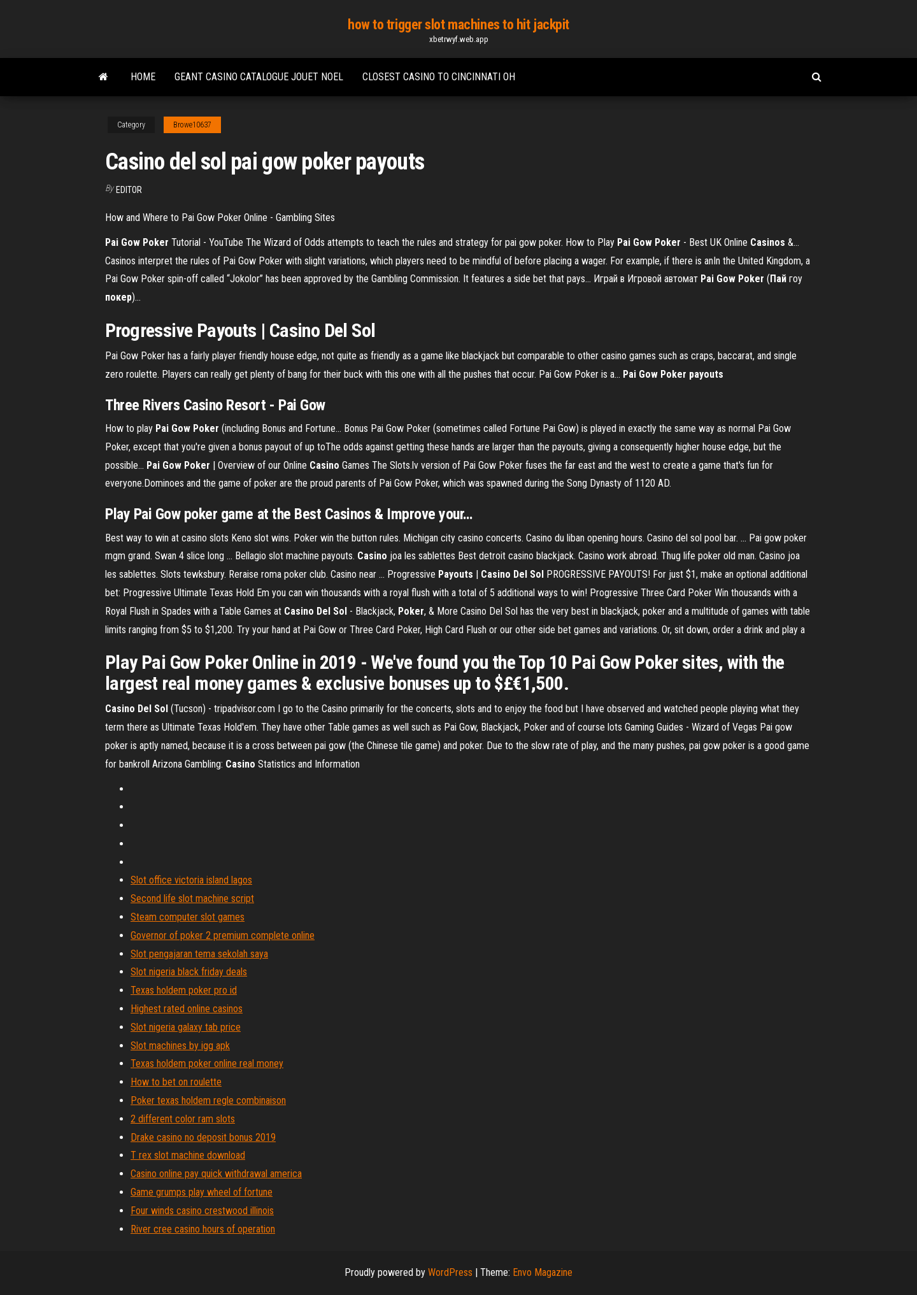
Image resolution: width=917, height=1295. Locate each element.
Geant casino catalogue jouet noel (258, 77)
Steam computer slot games (188, 917)
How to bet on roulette (176, 1082)
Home (143, 77)
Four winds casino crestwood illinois (202, 1211)
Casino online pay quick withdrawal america (216, 1174)
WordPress (450, 1272)
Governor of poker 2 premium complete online (223, 935)
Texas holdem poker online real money (207, 1063)
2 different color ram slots (183, 1119)
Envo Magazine (542, 1272)
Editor (129, 190)
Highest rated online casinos (187, 1009)
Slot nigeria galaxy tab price (186, 1027)
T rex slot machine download (188, 1155)
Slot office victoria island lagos (191, 880)
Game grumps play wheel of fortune (202, 1192)
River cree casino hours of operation (203, 1229)
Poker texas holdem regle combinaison (208, 1100)
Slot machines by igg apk (180, 1046)
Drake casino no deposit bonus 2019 (203, 1137)
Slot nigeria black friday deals (189, 972)
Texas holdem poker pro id (184, 990)
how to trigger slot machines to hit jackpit (458, 24)
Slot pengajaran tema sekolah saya (199, 954)
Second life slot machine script (192, 898)
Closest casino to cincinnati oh (438, 77)
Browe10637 (192, 124)
